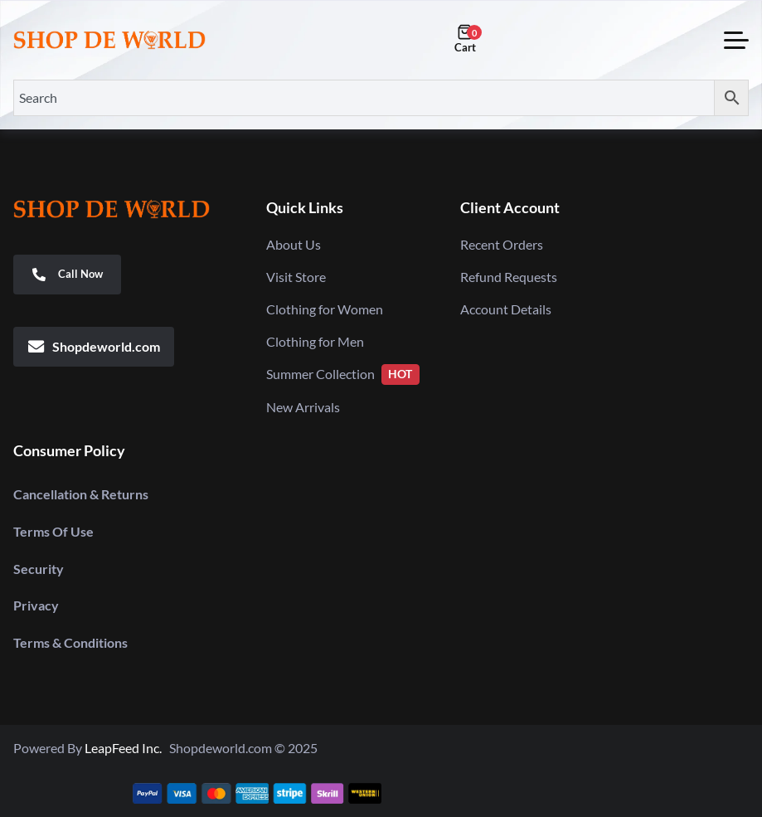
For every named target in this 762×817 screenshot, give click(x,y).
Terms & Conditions (70, 642)
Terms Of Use (53, 531)
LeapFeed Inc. (127, 748)
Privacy (36, 605)
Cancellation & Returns (80, 494)
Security (38, 568)
